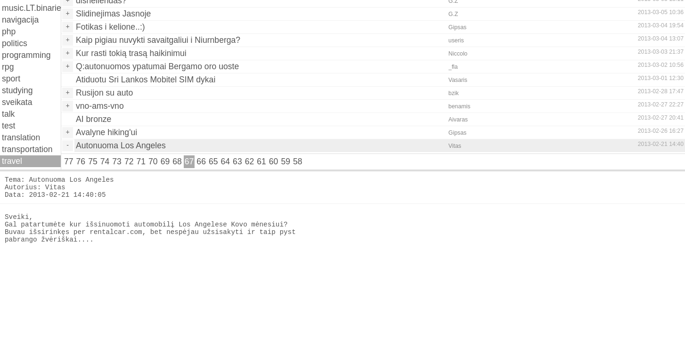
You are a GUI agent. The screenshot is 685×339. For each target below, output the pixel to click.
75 (93, 161)
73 (117, 161)
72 (129, 161)
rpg (8, 67)
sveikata (17, 102)
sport (11, 78)
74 (105, 161)
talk (8, 114)
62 (249, 161)
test (8, 125)
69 (165, 161)
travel (12, 161)
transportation (27, 149)
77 (68, 161)
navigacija (20, 19)
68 (177, 161)
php (9, 31)
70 (153, 161)
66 (201, 161)
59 (285, 161)
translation (21, 137)
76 (81, 161)
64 (225, 161)
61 (261, 161)
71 (141, 161)
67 (189, 161)
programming (26, 55)
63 (237, 161)
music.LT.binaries (31, 8)
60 (273, 161)
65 (213, 161)
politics (14, 43)
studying (17, 90)
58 (297, 161)
